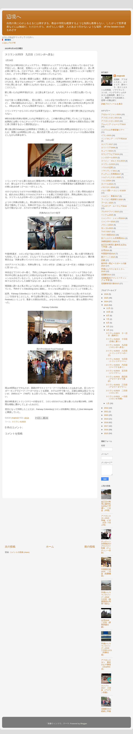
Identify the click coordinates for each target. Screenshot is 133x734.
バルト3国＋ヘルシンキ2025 (113, 191)
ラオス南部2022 (108, 235)
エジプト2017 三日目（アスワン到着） (106, 689)
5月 (108, 326)
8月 (108, 316)
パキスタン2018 (108, 187)
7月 (108, 319)
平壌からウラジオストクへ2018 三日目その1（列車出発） (106, 649)
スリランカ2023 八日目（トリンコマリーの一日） (116, 353)
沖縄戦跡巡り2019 (109, 241)
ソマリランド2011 (109, 171)
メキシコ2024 (107, 225)
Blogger (83, 724)
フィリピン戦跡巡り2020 (112, 199)
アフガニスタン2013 (110, 118)
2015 (106, 433)
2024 (106, 301)
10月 (108, 312)
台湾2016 (105, 250)
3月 (108, 330)
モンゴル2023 (107, 228)
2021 (106, 411)
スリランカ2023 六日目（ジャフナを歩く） (116, 366)
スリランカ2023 (19, 422)
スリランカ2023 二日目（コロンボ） (116, 392)
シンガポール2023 (109, 158)
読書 (103, 260)
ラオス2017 (106, 231)
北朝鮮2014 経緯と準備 (107, 710)
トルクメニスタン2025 (111, 177)
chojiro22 (120, 76)
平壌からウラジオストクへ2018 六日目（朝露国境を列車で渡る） (106, 598)
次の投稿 (10, 546)
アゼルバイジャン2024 (111, 114)
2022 (106, 408)
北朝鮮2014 (106, 275)
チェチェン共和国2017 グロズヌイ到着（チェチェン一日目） (107, 547)
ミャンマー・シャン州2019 (113, 218)
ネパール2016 (107, 184)
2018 (106, 422)
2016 (106, 430)
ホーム (50, 546)
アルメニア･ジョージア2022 (113, 124)
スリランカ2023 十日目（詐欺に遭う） (116, 340)
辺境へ (13, 16)
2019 (106, 419)
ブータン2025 (107, 203)
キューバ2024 (107, 151)
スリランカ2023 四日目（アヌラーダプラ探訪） (116, 379)
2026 (106, 294)
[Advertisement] (50, 521)
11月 (108, 308)
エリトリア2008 (108, 148)
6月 (108, 323)
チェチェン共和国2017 (111, 174)
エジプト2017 (107, 144)
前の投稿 (89, 546)
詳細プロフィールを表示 (111, 104)
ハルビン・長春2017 (110, 196)
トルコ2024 (106, 181)
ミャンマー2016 (108, 222)
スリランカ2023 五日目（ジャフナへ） (116, 372)
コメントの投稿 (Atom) (20, 552)
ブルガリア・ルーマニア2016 (114, 206)
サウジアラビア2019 (110, 154)
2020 (106, 415)
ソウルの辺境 (107, 167)
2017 (106, 426)
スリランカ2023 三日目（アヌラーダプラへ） (116, 386)
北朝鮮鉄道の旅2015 (110, 283)
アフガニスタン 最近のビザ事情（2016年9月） (106, 664)
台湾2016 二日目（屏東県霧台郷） (106, 623)
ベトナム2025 (107, 215)
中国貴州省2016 (108, 254)
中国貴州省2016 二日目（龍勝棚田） (106, 572)
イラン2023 (106, 135)
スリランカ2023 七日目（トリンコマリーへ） (116, 360)
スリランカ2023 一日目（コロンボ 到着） (116, 397)
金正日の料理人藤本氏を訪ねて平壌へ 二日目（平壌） (106, 506)
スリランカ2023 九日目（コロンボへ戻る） (116, 346)
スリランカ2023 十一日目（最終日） (116, 334)
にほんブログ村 (9, 43)
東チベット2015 (108, 257)
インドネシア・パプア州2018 (114, 139)
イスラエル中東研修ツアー (112, 130)
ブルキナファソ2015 (110, 212)
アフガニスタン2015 (110, 121)
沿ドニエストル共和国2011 (113, 238)
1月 (108, 403)
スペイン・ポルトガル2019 (113, 161)
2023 (106, 305)
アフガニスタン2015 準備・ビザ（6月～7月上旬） (106, 520)
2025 (106, 298)
